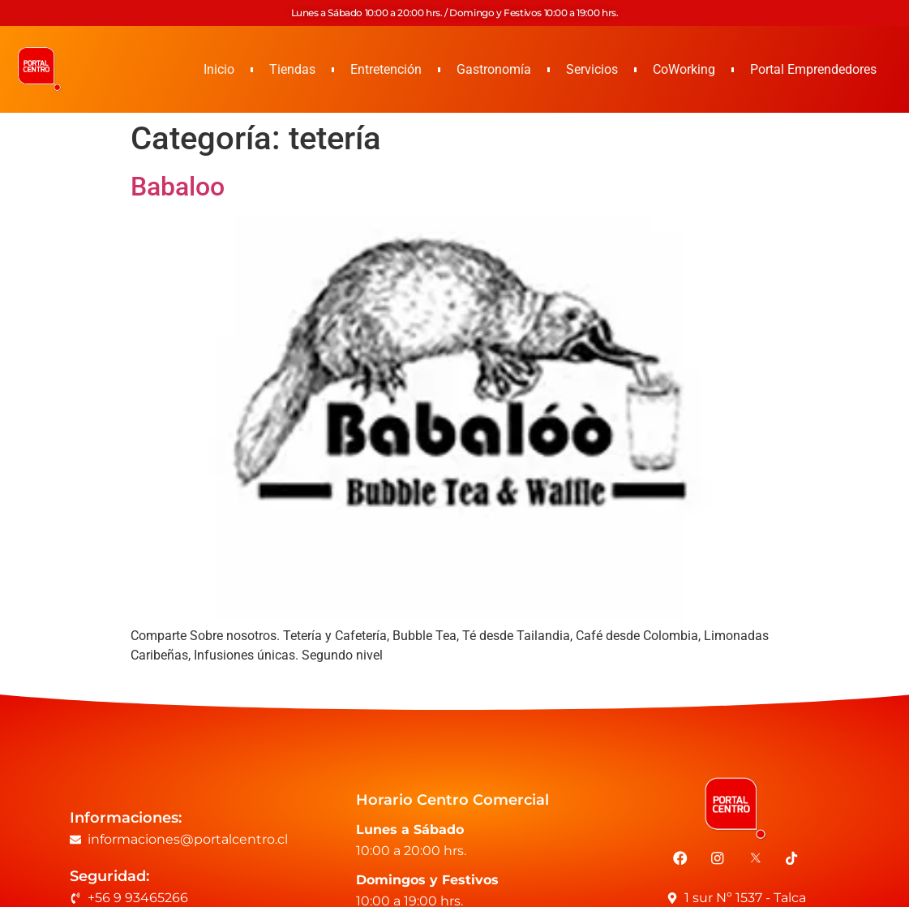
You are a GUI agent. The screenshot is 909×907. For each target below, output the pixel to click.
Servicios (592, 69)
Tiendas (292, 69)
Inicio (219, 69)
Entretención (386, 69)
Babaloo (178, 186)
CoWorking (684, 69)
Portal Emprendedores (813, 69)
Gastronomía (494, 69)
